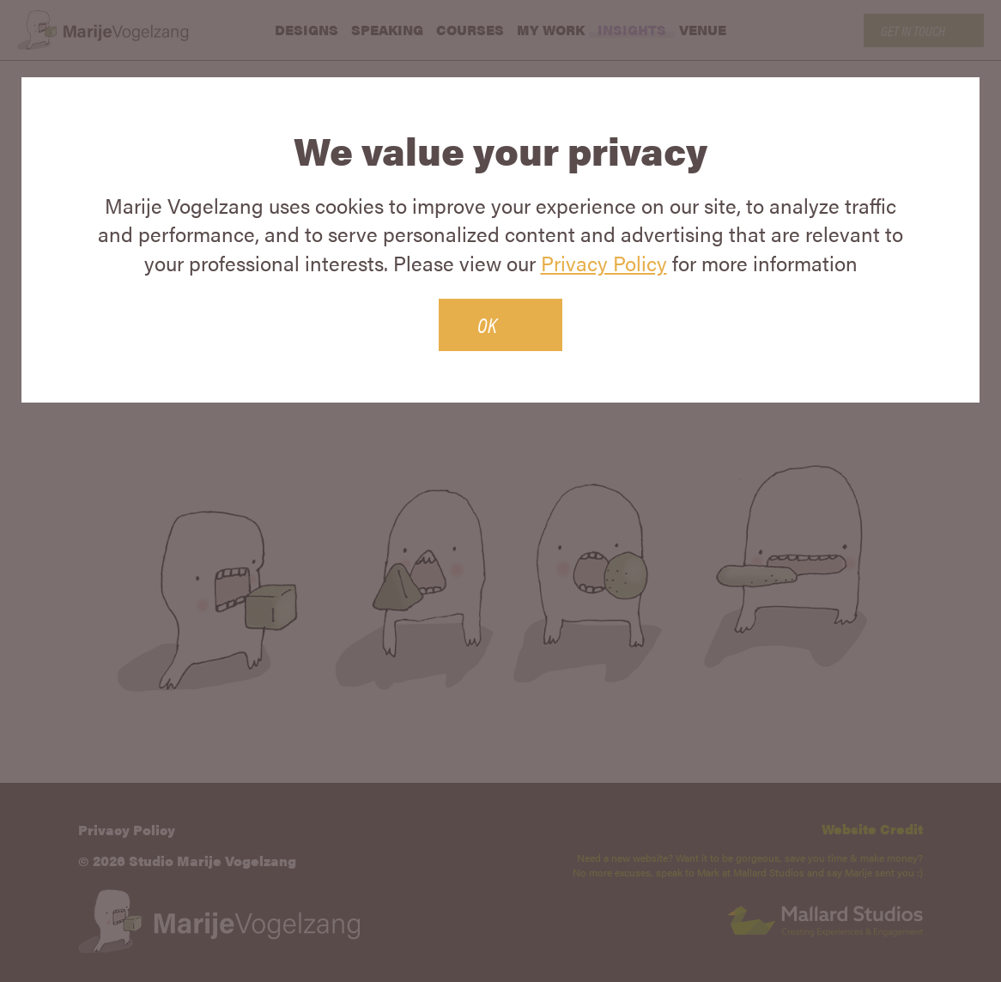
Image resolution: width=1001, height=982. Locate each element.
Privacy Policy (604, 262)
